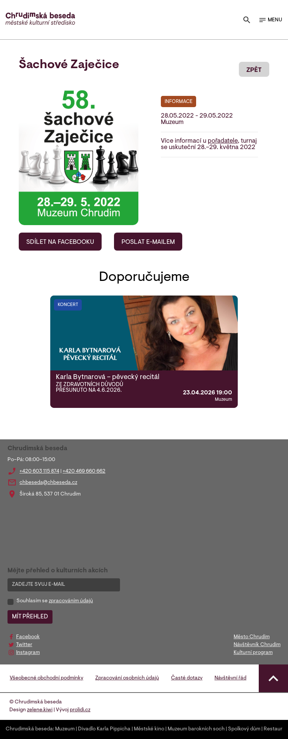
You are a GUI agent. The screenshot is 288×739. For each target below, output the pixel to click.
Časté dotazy (186, 678)
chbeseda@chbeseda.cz (48, 482)
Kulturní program (253, 652)
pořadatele (223, 141)
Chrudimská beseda (29, 729)
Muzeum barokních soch (196, 729)
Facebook (28, 637)
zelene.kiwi (39, 710)
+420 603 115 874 (39, 471)
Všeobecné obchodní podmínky (46, 678)
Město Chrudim (252, 637)
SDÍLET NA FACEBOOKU (60, 242)
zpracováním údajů (71, 601)
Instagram (28, 652)
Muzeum (65, 729)
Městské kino (149, 729)
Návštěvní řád (230, 678)
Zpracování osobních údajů (127, 678)
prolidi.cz (80, 710)
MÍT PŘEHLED (30, 617)
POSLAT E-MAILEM (148, 242)
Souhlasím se (54, 601)
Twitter (24, 645)
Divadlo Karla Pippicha (104, 729)
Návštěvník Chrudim (257, 645)
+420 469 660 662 (84, 471)
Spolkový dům (244, 729)
